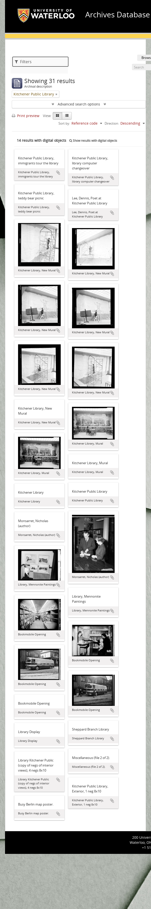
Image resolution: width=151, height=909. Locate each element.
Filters (23, 61)
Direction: (112, 123)
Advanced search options (79, 104)
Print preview (25, 115)
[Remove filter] (56, 94)
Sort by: (64, 123)
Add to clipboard (58, 172)
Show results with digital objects (93, 140)
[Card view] (57, 116)
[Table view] (67, 116)
